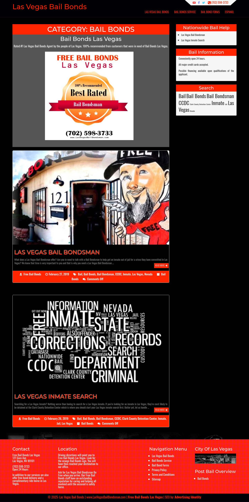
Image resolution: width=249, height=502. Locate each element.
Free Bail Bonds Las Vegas (26, 455)
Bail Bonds (90, 274)
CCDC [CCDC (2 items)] (184, 102)
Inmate (127, 274)
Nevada (148, 274)
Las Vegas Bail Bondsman (193, 35)
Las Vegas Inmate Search (192, 40)
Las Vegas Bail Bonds (157, 12)
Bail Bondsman (105, 274)
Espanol (229, 12)
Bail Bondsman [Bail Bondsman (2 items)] (220, 96)
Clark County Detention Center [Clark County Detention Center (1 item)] (200, 104)
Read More (160, 265)
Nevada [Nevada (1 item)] (192, 111)
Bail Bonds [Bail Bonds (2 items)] (196, 96)
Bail (80, 274)
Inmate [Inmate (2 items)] (218, 102)
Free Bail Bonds (32, 274)
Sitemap (156, 479)
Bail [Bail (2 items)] (182, 96)
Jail (58, 423)
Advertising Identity (188, 496)
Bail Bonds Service (185, 12)
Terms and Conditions (163, 474)
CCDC (118, 274)
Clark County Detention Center (139, 418)
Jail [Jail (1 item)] (226, 104)
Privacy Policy (159, 470)
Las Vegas (137, 274)
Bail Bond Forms (210, 12)
